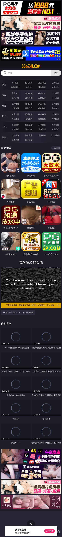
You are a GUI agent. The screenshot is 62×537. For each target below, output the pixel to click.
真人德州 (28, 82)
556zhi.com (31, 66)
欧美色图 (42, 114)
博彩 (4, 84)
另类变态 (55, 108)
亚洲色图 (28, 114)
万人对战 (42, 82)
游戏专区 (55, 82)
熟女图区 (42, 118)
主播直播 (42, 97)
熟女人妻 (15, 97)
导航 (4, 137)
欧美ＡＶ (42, 93)
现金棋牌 (42, 87)
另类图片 (55, 118)
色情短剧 (28, 140)
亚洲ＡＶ (15, 93)
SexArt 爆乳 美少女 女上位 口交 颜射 (18, 312)
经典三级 (28, 108)
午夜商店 (28, 135)
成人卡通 (42, 103)
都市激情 (15, 125)
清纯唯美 (28, 118)
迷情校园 (15, 129)
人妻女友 (42, 125)
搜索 (56, 73)
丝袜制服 (28, 97)
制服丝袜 (15, 108)
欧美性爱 (55, 103)
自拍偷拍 (28, 93)
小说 (4, 126)
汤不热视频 (55, 135)
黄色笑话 (42, 129)
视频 (4, 95)
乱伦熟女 (42, 108)
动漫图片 (55, 114)
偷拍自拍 (28, 103)
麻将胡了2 (15, 87)
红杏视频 (15, 140)
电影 (4, 105)
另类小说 (28, 129)
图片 (4, 116)
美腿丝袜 (15, 118)
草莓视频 (42, 135)
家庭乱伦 (28, 125)
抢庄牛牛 (55, 87)
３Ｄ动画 (55, 93)
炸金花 (28, 87)
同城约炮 (15, 135)
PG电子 (15, 82)
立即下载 (49, 531)
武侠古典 (55, 125)
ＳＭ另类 (55, 97)
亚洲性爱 (15, 103)
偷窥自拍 (15, 114)
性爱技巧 (55, 129)
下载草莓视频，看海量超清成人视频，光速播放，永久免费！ (33, 305)
